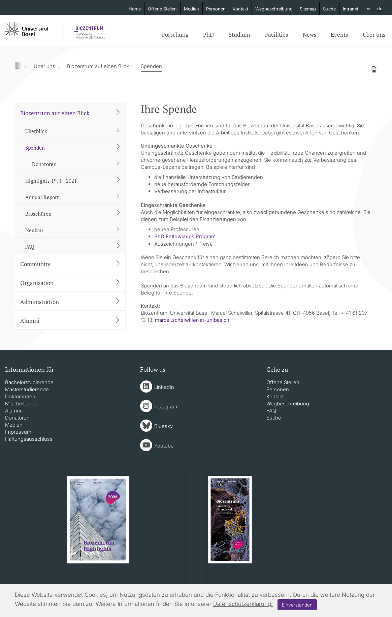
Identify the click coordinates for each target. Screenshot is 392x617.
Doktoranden (20, 396)
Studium (239, 34)
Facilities (276, 34)
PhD (208, 34)
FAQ (271, 410)
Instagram (165, 406)
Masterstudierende (27, 389)
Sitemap (308, 8)
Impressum (18, 432)
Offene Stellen (162, 8)
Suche (329, 8)
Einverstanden (297, 605)
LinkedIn (164, 387)
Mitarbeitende (21, 403)
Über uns (374, 34)
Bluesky (163, 426)
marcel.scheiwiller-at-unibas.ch (192, 320)
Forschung (175, 34)
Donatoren (17, 417)
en (367, 8)
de (379, 8)
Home (135, 8)
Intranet (350, 8)
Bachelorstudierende (29, 382)
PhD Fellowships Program (185, 236)
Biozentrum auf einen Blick (98, 66)
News (309, 34)
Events (339, 34)
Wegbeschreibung (274, 8)
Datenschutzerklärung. (243, 603)
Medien (191, 8)
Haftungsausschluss (29, 439)
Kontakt (240, 8)
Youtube (164, 445)
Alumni (13, 410)
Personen (216, 8)
